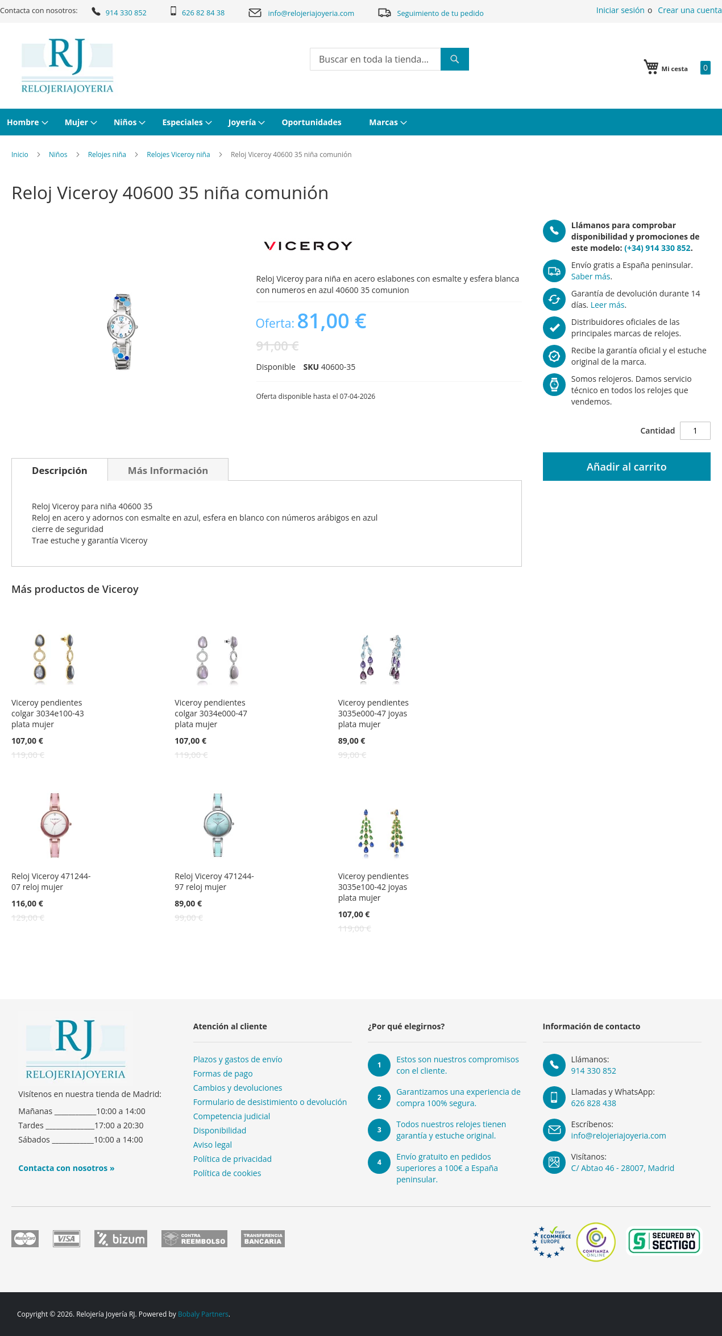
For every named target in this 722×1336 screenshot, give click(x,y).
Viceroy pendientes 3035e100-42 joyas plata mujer (373, 887)
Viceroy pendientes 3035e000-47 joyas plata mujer (373, 713)
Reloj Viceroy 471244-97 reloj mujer (214, 881)
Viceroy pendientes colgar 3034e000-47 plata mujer (211, 713)
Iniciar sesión (620, 10)
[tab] (59, 469)
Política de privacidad (232, 1158)
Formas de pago (223, 1073)
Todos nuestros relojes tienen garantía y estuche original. (451, 1130)
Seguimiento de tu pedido (430, 12)
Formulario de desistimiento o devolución (270, 1101)
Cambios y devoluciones (238, 1087)
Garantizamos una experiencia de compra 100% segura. (458, 1097)
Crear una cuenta (690, 10)
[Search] (455, 59)
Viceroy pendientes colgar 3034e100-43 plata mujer (47, 713)
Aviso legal (212, 1144)
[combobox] (389, 59)
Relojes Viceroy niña (178, 154)
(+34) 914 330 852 (657, 247)
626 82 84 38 (197, 12)
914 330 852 (118, 11)
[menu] (361, 122)
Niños (58, 154)
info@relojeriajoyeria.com (301, 12)
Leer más (608, 304)
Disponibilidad (220, 1130)
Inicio (19, 154)
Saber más (591, 276)
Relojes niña (107, 154)
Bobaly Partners (203, 1314)
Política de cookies (227, 1173)
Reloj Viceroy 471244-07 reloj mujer (50, 881)
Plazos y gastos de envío (238, 1059)
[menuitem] (26, 122)
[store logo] (67, 66)
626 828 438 (593, 1103)
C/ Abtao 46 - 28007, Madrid (623, 1167)
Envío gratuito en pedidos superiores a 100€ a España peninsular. (447, 1168)
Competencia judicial (232, 1116)
